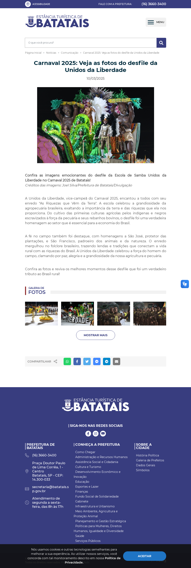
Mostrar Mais (96, 335)
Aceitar (144, 556)
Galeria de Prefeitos (150, 460)
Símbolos (143, 470)
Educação (82, 482)
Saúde (79, 536)
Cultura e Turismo (88, 467)
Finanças (81, 491)
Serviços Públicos (88, 541)
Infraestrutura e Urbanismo (95, 506)
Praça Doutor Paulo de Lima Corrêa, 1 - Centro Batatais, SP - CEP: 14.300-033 (45, 471)
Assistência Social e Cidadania (96, 462)
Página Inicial (33, 52)
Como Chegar (85, 452)
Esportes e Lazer (87, 486)
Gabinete (81, 501)
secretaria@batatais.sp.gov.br (47, 489)
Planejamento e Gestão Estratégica (100, 521)
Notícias (51, 52)
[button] (38, 4)
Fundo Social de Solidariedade (97, 496)
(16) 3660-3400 (154, 4)
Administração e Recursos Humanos (101, 457)
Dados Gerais (145, 465)
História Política (147, 455)
